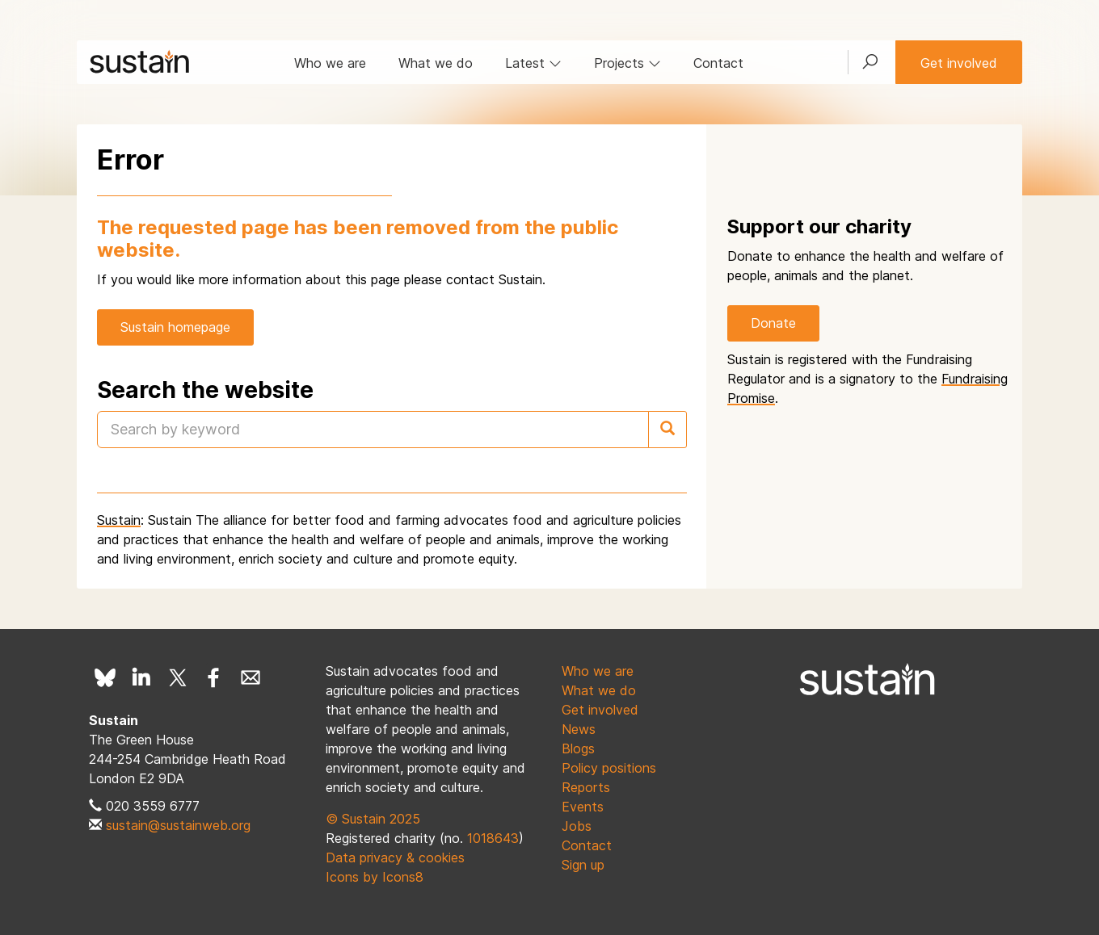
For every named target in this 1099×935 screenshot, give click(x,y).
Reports (586, 787)
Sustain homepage (175, 327)
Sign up (583, 865)
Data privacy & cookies (395, 857)
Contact (718, 63)
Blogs (578, 748)
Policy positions (609, 768)
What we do (435, 63)
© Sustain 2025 (373, 819)
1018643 (493, 838)
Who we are (330, 63)
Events (583, 807)
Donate (773, 323)
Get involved (958, 63)
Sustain (119, 520)
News (579, 729)
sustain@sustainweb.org (178, 825)
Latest (533, 63)
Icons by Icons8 (374, 877)
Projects (627, 63)
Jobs (577, 826)
